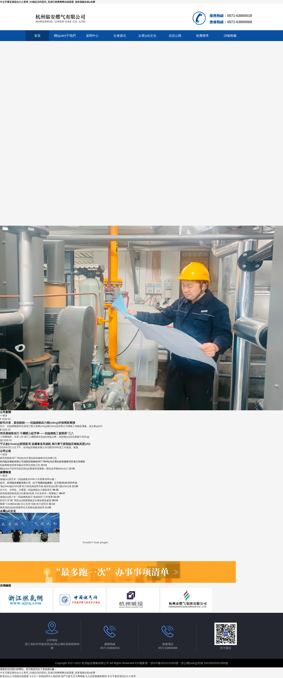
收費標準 (202, 35)
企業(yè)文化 (147, 35)
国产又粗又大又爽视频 (73, 676)
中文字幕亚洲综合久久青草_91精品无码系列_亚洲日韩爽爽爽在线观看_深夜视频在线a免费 (47, 2)
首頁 (37, 35)
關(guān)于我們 (65, 35)
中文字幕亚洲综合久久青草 (122, 676)
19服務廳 (229, 35)
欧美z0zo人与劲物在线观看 (14, 676)
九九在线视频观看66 (96, 676)
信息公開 (175, 35)
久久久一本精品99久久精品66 (45, 676)
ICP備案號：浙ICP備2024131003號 (157, 663)
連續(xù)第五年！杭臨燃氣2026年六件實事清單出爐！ (28, 479)
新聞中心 (92, 35)
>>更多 (3, 415)
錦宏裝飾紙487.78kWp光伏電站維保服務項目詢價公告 (28, 458)
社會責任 (120, 35)
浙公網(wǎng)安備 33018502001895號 (204, 663)
